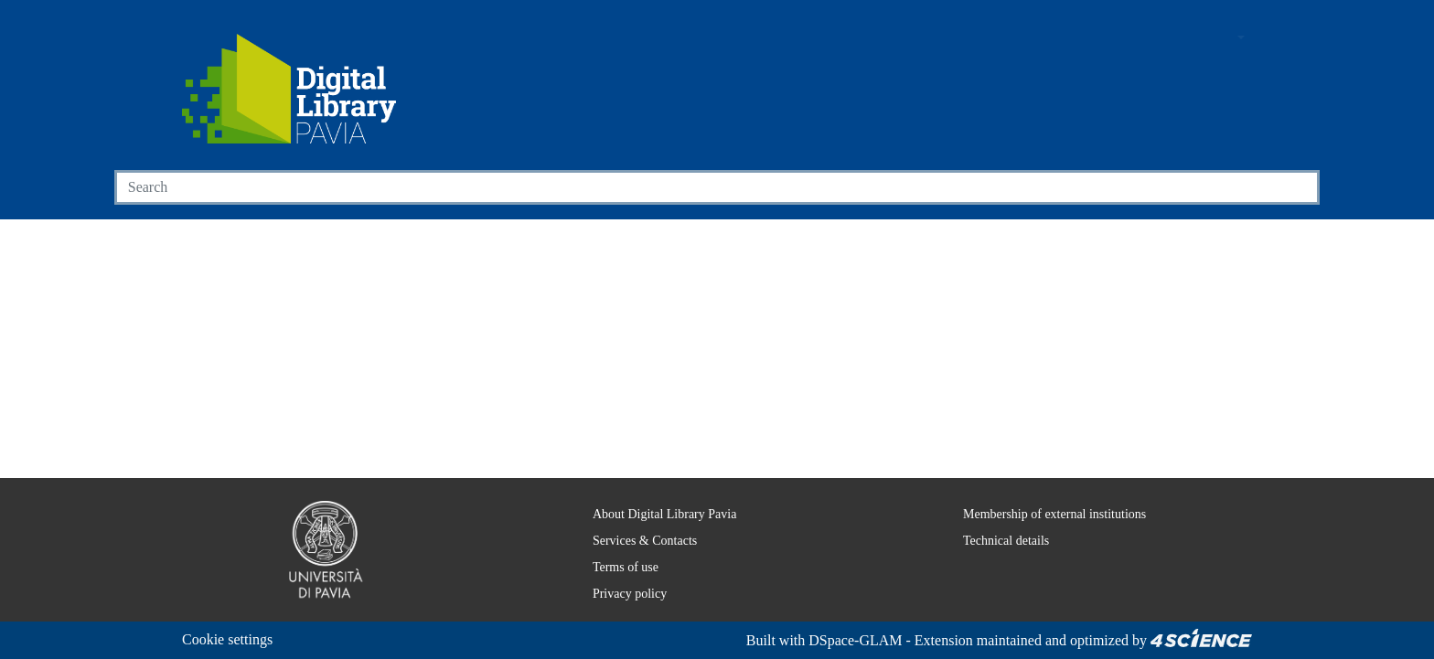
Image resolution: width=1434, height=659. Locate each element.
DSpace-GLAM (835, 640)
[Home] (289, 88)
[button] (1189, 39)
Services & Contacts (635, 540)
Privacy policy (617, 593)
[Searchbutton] (1298, 187)
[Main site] (1155, 39)
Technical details (994, 540)
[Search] (696, 187)
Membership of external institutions (1048, 513)
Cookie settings (233, 639)
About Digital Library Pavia (653, 513)
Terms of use (616, 566)
